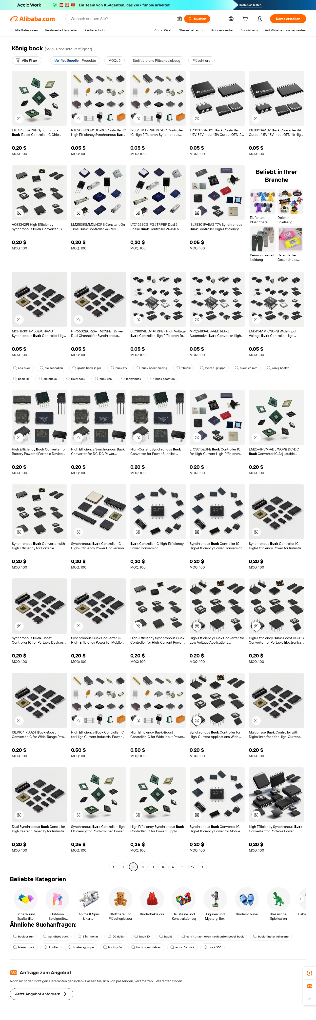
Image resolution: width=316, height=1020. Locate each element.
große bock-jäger (86, 368)
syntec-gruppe (212, 368)
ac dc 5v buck (182, 947)
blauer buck (23, 947)
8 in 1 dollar (88, 936)
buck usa (103, 379)
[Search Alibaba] (121, 18)
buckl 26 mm (246, 368)
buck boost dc (162, 379)
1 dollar (51, 947)
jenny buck (131, 379)
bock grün (112, 947)
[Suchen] (197, 19)
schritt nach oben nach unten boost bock (212, 936)
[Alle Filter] (26, 60)
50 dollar (116, 936)
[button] (179, 19)
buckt (165, 936)
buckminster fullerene (271, 936)
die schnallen (51, 368)
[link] (309, 973)
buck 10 (142, 936)
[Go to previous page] (113, 866)
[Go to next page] (202, 866)
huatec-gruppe (81, 947)
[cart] (246, 19)
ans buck (21, 368)
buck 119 (119, 368)
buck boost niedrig (152, 368)
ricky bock (75, 379)
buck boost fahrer (146, 947)
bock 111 (21, 379)
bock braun (23, 936)
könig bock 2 (278, 368)
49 (192, 867)
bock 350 (212, 947)
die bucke (48, 379)
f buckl (184, 368)
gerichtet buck (55, 936)
